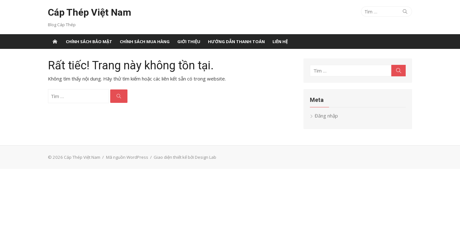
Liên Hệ (280, 41)
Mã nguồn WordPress (127, 157)
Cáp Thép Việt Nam (89, 12)
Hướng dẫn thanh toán (236, 41)
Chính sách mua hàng (145, 41)
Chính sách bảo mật (89, 41)
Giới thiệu (188, 41)
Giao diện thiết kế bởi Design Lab (185, 157)
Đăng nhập (326, 115)
